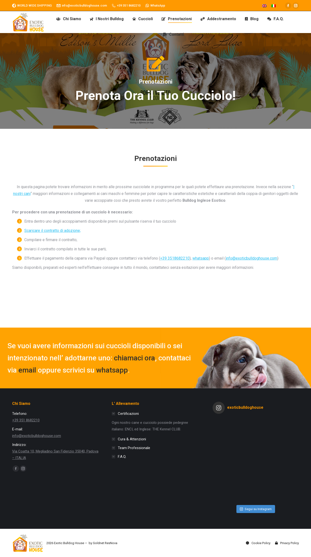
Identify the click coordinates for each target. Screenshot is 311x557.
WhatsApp (155, 6)
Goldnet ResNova (105, 543)
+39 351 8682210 (126, 6)
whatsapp (25, 370)
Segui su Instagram (256, 509)
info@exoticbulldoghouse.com (82, 6)
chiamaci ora (48, 358)
